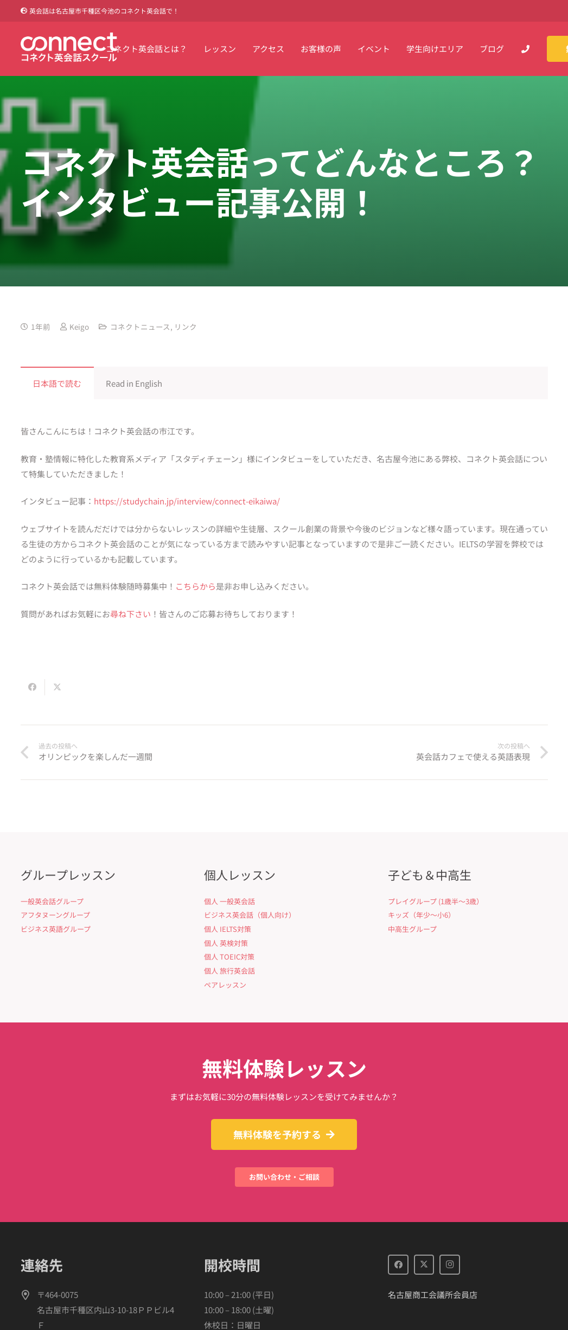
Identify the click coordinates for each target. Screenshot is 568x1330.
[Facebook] (398, 1265)
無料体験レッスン (284, 1068)
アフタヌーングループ (55, 915)
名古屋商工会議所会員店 (432, 1294)
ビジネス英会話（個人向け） (250, 915)
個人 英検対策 (226, 943)
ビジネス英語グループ (56, 929)
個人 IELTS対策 (227, 929)
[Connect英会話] (69, 49)
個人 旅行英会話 (229, 970)
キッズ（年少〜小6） (421, 915)
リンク (185, 326)
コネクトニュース (140, 326)
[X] (424, 1265)
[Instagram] (449, 1265)
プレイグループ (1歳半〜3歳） (435, 901)
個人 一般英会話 (229, 901)
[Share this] (33, 687)
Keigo (79, 326)
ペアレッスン (225, 985)
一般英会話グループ (52, 901)
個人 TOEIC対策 (229, 956)
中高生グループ (412, 929)
